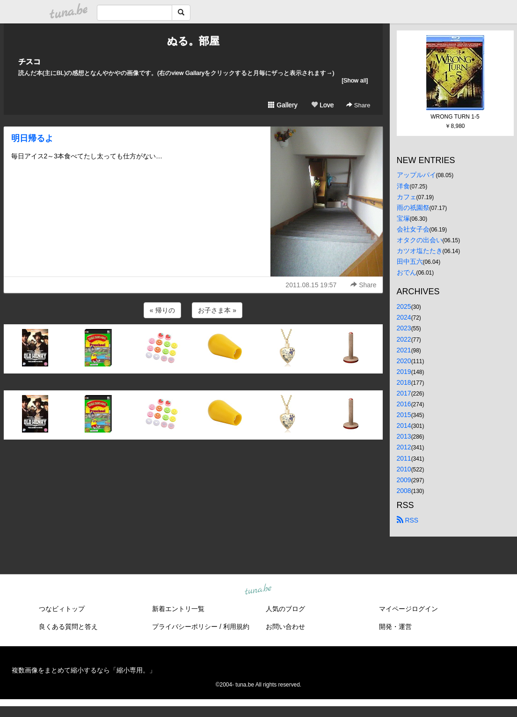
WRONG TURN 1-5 (454, 116)
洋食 (403, 186)
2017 (404, 393)
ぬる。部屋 (193, 41)
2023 (404, 328)
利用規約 (236, 626)
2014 (404, 425)
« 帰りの (162, 310)
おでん (406, 272)
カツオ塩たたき (420, 250)
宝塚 (403, 218)
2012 (404, 447)
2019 (404, 371)
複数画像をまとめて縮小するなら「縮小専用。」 (84, 670)
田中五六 (410, 261)
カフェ (406, 197)
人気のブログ (285, 608)
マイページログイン (408, 608)
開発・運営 (395, 626)
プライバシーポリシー (185, 626)
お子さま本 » (217, 310)
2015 (404, 414)
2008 (404, 490)
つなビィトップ (62, 608)
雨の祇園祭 (413, 207)
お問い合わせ (285, 626)
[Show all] (355, 80)
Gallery (282, 105)
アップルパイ (416, 175)
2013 (404, 436)
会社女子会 (413, 229)
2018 (404, 382)
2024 (404, 317)
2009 (404, 480)
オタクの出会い (420, 240)
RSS (408, 520)
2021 (404, 350)
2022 (404, 339)
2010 (404, 469)
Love (322, 105)
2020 (404, 361)
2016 (404, 404)
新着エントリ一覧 (178, 608)
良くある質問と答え (68, 626)
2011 (404, 458)
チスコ (29, 62)
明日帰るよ (32, 138)
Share (358, 105)
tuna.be (258, 589)
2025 (404, 306)
